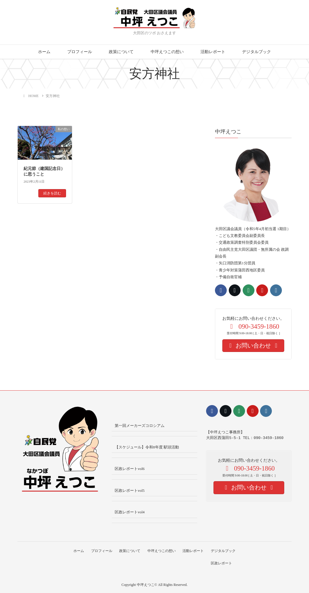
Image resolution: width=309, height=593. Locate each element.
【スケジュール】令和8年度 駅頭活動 (147, 447)
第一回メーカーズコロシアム (140, 425)
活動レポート (212, 52)
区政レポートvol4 (129, 512)
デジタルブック (256, 52)
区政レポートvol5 (129, 490)
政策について (121, 52)
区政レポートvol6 (129, 468)
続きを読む (52, 193)
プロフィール (79, 52)
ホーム (44, 52)
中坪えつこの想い (167, 52)
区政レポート (222, 563)
